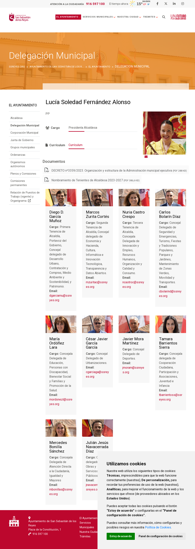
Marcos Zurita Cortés (97, 214)
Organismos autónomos (17, 164)
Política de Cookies (158, 527)
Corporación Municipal (24, 132)
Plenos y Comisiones (23, 173)
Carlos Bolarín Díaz (170, 214)
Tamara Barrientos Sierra (168, 343)
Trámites (150, 17)
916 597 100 (95, 4)
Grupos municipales (22, 147)
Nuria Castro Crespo (133, 214)
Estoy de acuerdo (121, 536)
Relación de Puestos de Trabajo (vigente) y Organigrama (25, 196)
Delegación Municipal (24, 125)
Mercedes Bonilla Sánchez (58, 447)
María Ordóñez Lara (56, 343)
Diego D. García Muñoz (56, 216)
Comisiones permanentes (18, 183)
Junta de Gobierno (22, 140)
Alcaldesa (16, 118)
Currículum (75, 145)
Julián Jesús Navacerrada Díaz (97, 447)
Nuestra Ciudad (129, 17)
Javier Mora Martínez (133, 341)
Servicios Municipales (99, 17)
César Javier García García (97, 343)
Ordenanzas (17, 155)
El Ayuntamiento (68, 17)
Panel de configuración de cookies (161, 536)
